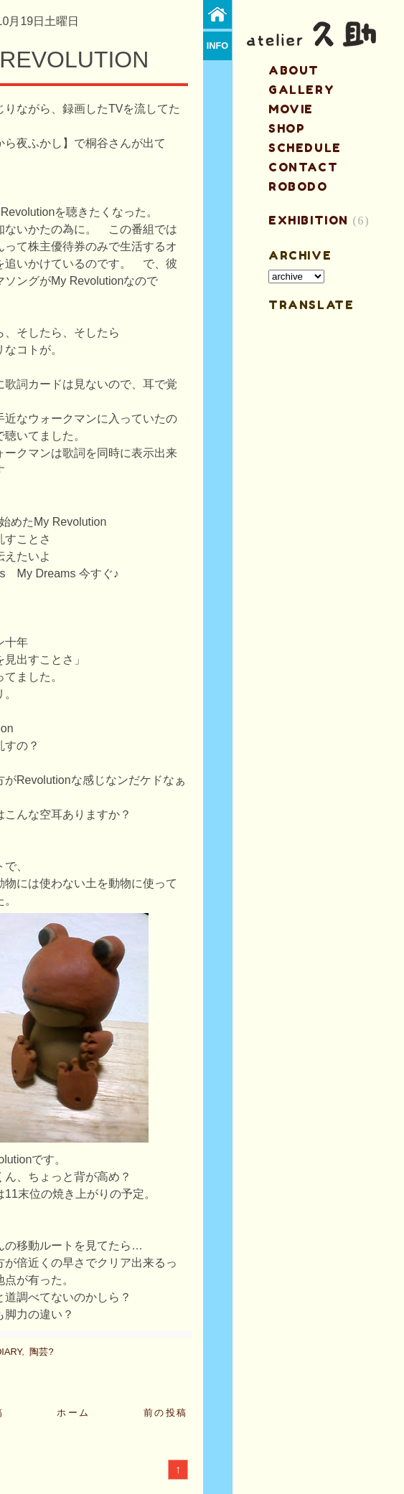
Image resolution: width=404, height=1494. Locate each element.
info (218, 45)
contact (303, 167)
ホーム (73, 1412)
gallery (301, 89)
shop (286, 128)
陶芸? (41, 1351)
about (293, 70)
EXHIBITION (308, 220)
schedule (305, 148)
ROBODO (298, 186)
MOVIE (291, 109)
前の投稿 (166, 1412)
